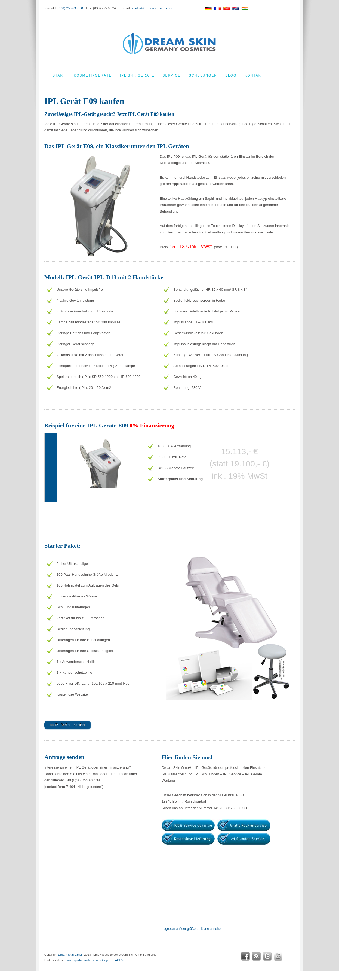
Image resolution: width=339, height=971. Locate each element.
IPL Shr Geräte (137, 75)
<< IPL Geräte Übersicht (67, 725)
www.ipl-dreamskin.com (83, 960)
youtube (278, 956)
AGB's (119, 960)
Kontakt (254, 75)
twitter (267, 956)
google (289, 956)
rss (256, 956)
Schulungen (203, 75)
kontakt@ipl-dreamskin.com (152, 8)
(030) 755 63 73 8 (70, 8)
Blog (230, 75)
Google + (106, 960)
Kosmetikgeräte (93, 75)
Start (59, 75)
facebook (245, 956)
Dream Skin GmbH (70, 954)
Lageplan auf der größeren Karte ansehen (192, 929)
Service (172, 75)
